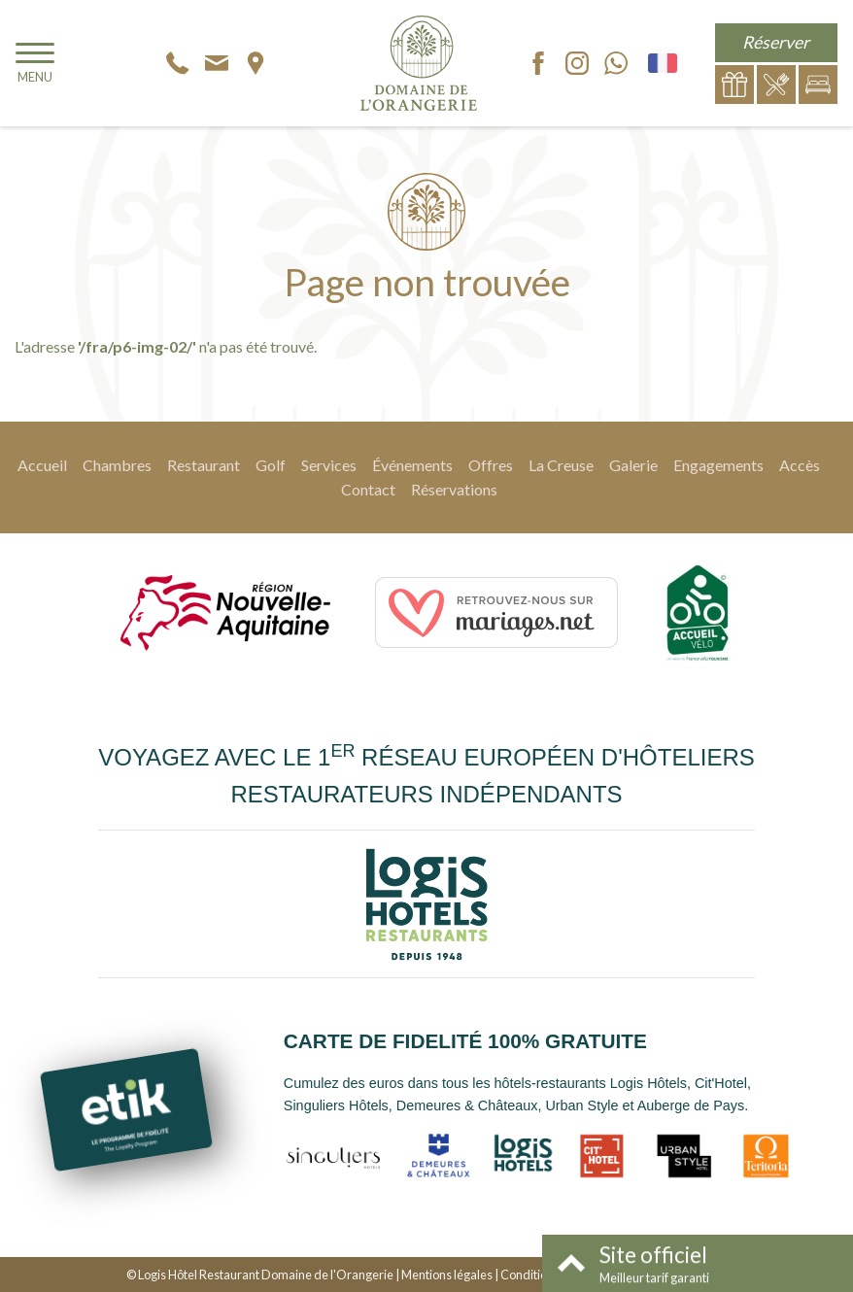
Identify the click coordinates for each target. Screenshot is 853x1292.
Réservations (454, 489)
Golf (271, 465)
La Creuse (561, 465)
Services (329, 465)
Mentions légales (447, 1274)
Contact (368, 489)
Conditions (530, 1274)
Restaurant (203, 465)
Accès (799, 465)
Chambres (117, 465)
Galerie (633, 465)
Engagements (718, 465)
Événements (412, 465)
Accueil (42, 465)
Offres (490, 465)
